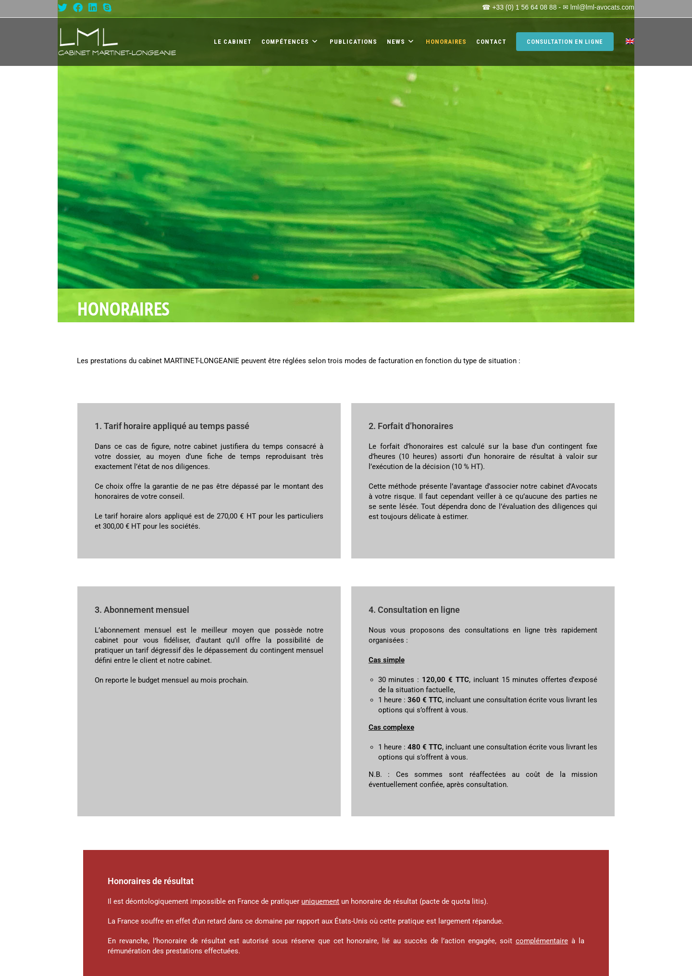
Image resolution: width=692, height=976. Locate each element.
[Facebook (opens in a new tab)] (78, 8)
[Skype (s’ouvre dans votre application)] (107, 8)
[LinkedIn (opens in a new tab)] (93, 8)
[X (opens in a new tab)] (64, 8)
